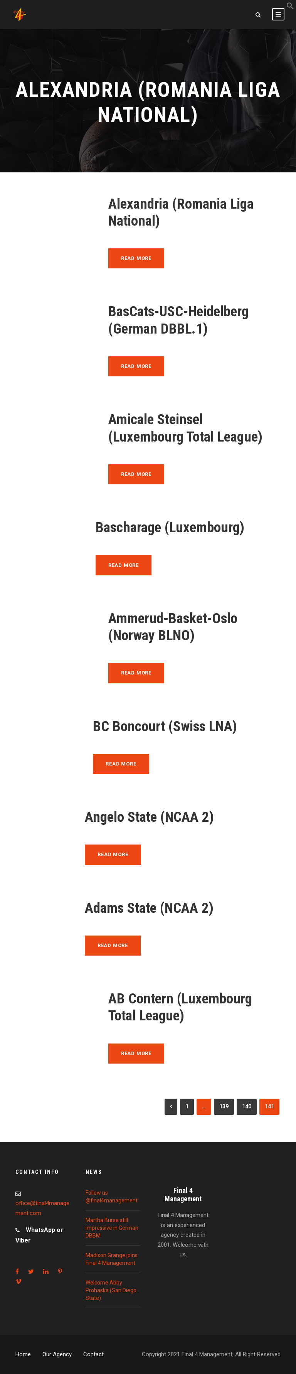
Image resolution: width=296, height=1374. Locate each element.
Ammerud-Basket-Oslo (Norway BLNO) (172, 627)
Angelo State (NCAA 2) (149, 817)
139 (224, 1106)
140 (246, 1106)
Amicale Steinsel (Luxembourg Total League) (185, 428)
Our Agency (57, 1354)
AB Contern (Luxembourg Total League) (180, 1007)
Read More (136, 258)
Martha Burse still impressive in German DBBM (112, 1228)
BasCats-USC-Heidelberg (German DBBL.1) (178, 320)
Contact (93, 1354)
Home (23, 1354)
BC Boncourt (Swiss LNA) (165, 726)
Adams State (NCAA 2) (149, 908)
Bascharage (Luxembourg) (170, 527)
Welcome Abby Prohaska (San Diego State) (111, 1290)
